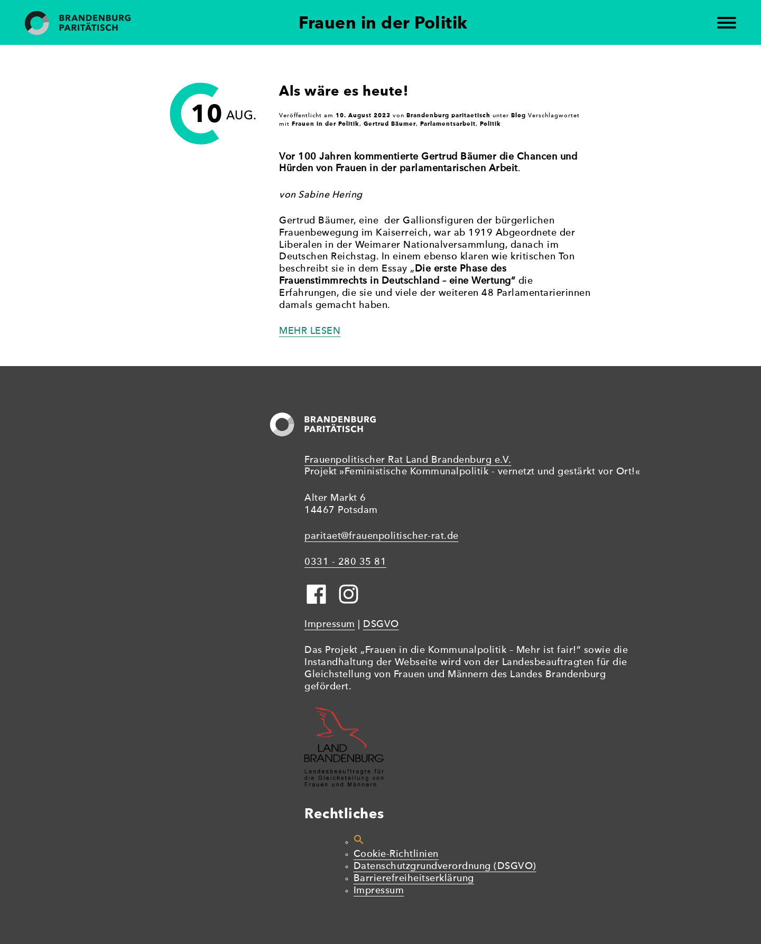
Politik (490, 123)
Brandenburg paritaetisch (448, 115)
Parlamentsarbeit (448, 123)
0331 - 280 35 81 (345, 562)
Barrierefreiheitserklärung (414, 878)
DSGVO (381, 624)
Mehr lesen (309, 331)
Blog (518, 115)
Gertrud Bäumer (390, 123)
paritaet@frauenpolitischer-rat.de (381, 536)
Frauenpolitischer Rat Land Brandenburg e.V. (408, 460)
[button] (359, 842)
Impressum (329, 624)
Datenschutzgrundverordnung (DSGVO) (445, 866)
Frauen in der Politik (325, 123)
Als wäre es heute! (343, 90)
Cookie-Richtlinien (396, 854)
